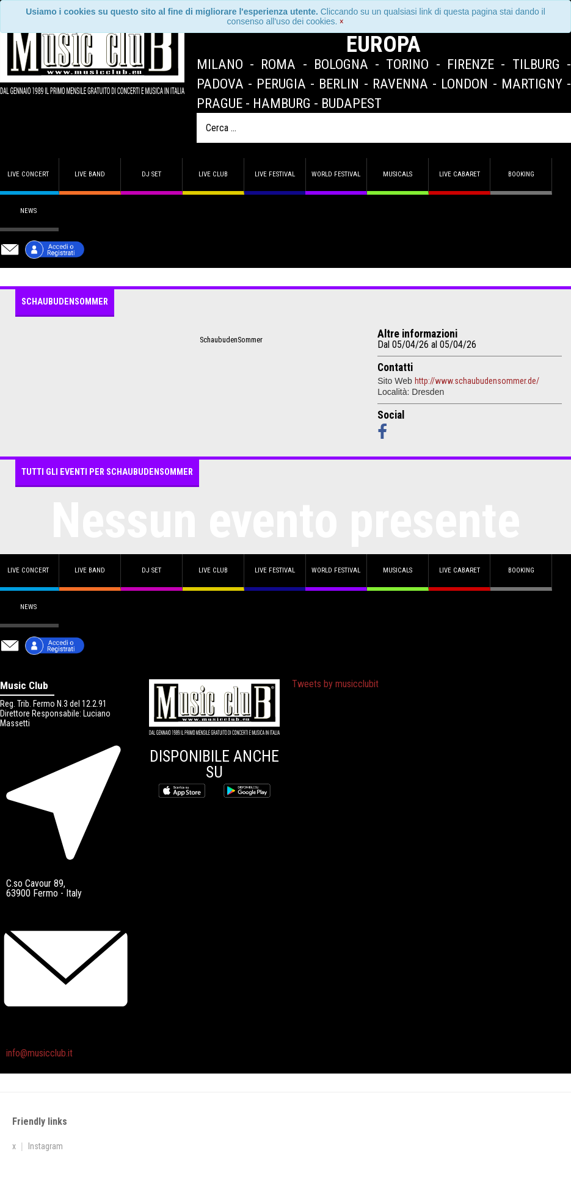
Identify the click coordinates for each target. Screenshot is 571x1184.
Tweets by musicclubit (335, 684)
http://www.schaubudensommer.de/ (477, 381)
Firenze (470, 64)
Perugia (281, 84)
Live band (90, 174)
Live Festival (275, 174)
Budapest (351, 103)
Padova (220, 84)
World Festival (335, 174)
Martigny (531, 84)
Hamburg (282, 103)
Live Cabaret (459, 174)
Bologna (341, 64)
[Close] (342, 21)
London (464, 84)
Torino (407, 64)
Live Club (213, 174)
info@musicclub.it (39, 1053)
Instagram (45, 1146)
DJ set (151, 174)
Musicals (397, 174)
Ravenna (400, 84)
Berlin (339, 84)
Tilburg (536, 64)
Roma (278, 64)
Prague (219, 103)
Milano (220, 64)
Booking (521, 174)
